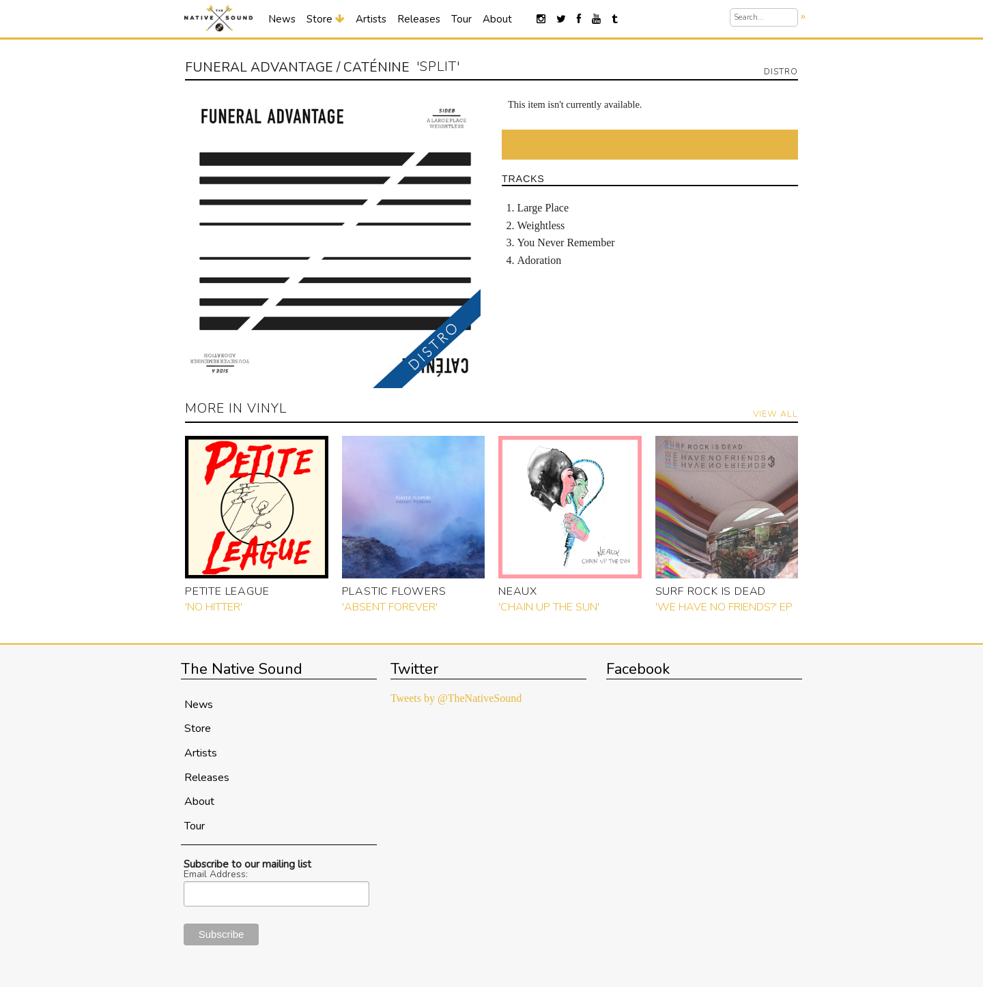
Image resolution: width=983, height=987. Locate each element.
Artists (371, 19)
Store (326, 19)
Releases (418, 19)
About (497, 19)
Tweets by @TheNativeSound (456, 698)
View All (775, 413)
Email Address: (216, 874)
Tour (461, 19)
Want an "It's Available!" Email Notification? (649, 144)
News (282, 19)
